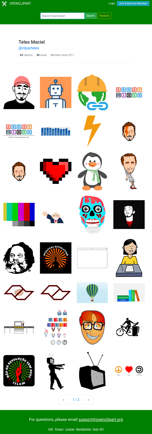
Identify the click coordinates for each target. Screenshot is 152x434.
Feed (96, 429)
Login (112, 3)
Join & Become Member (133, 3)
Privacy (59, 429)
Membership (83, 429)
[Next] (88, 399)
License (69, 429)
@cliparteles (29, 48)
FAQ (50, 429)
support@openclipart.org (101, 419)
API (102, 429)
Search (90, 15)
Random (104, 15)
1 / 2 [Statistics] (76, 400)
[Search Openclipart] (62, 16)
